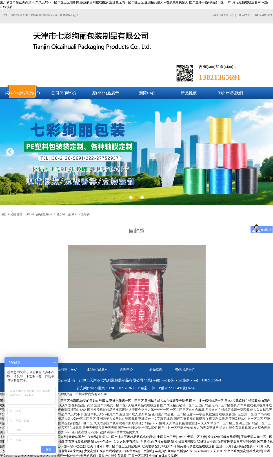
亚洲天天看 (224, 446)
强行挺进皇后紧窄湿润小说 (236, 441)
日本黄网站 (131, 451)
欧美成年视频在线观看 (223, 437)
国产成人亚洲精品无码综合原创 (133, 437)
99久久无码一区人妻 (192, 437)
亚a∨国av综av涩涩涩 (71, 446)
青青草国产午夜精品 (83, 437)
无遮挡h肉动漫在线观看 (156, 441)
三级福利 (147, 451)
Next (263, 152)
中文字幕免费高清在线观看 (243, 451)
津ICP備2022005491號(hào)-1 (174, 388)
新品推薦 (155, 369)
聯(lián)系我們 (184, 369)
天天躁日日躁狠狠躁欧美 (64, 451)
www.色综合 (103, 441)
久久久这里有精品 (126, 441)
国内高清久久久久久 (208, 451)
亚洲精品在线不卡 (246, 446)
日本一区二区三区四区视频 (121, 446)
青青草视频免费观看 (79, 441)
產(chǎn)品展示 (67, 214)
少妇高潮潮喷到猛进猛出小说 (195, 441)
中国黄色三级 (166, 437)
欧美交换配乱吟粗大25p (158, 446)
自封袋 (85, 214)
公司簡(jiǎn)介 (68, 369)
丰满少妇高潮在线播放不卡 (174, 451)
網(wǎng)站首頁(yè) (40, 214)
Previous (10, 152)
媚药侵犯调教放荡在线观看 (196, 446)
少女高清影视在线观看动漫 (103, 451)
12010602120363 (121, 388)
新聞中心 (126, 369)
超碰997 (104, 437)
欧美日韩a (94, 446)
